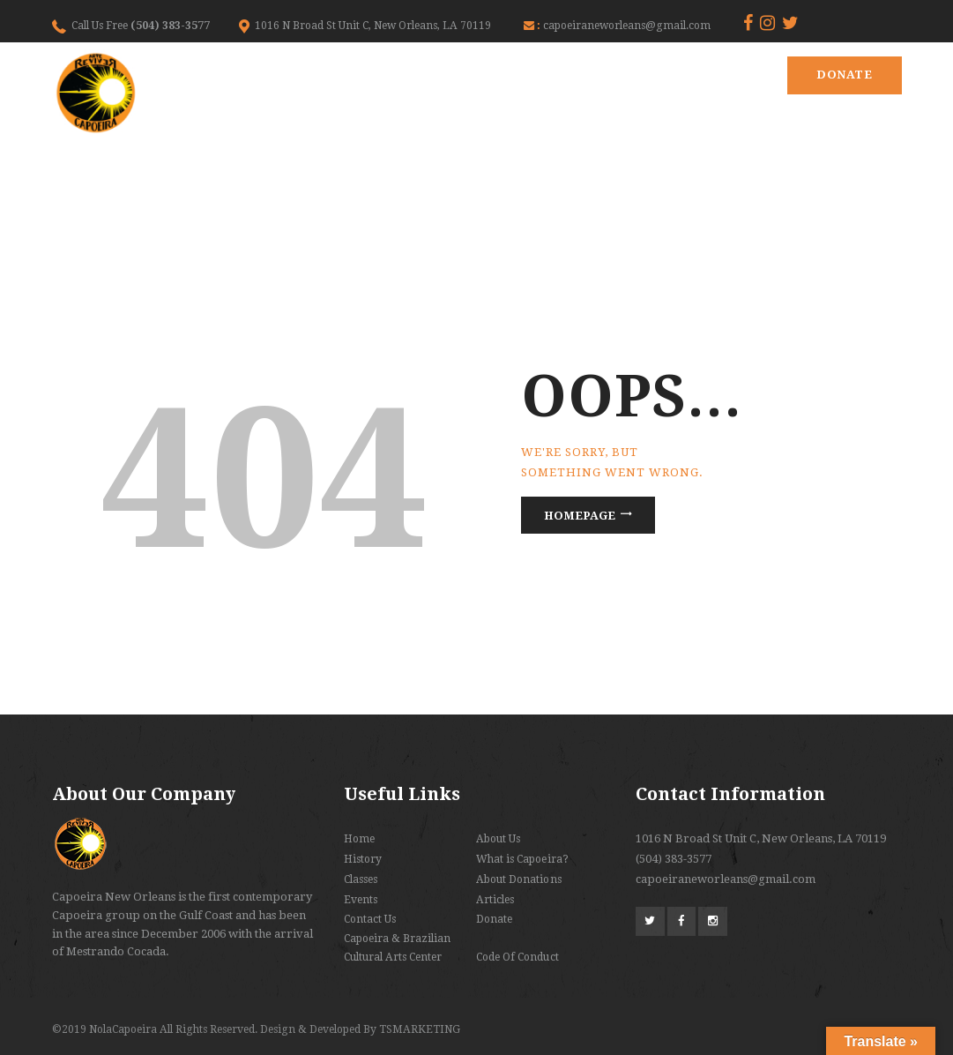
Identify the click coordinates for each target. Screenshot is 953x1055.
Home (359, 839)
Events (360, 900)
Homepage (579, 515)
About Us (498, 839)
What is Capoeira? (522, 859)
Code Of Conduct (517, 957)
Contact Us (370, 919)
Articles (495, 900)
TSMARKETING (419, 1029)
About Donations (518, 879)
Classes (360, 879)
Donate (844, 74)
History (363, 859)
